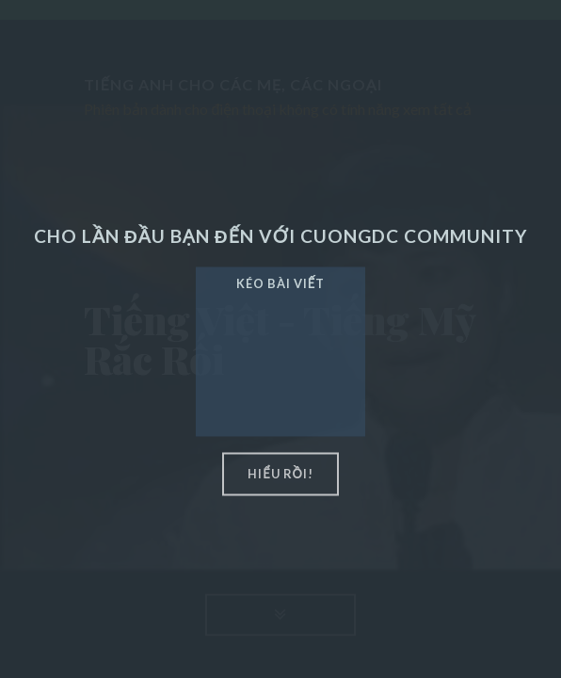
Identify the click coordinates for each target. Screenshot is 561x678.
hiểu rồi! (280, 473)
